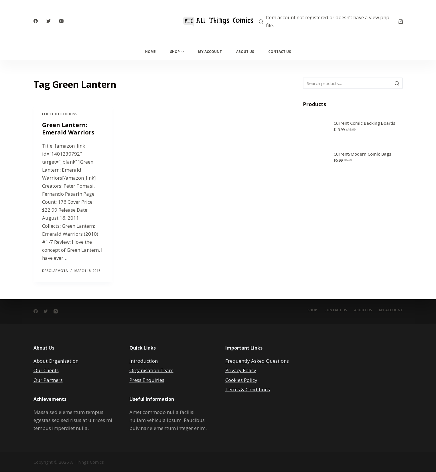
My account (391, 310)
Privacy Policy (240, 370)
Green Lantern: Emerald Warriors (68, 128)
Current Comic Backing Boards (364, 123)
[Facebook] (35, 21)
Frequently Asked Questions (257, 361)
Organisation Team (151, 370)
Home (150, 51)
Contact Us (279, 51)
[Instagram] (61, 21)
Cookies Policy (241, 379)
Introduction (143, 361)
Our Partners (48, 379)
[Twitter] (48, 21)
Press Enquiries (146, 379)
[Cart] (400, 21)
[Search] (261, 21)
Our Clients (46, 370)
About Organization (55, 361)
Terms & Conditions (247, 389)
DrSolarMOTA (55, 270)
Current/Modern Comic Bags (362, 154)
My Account (210, 51)
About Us (245, 51)
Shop (177, 51)
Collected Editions (59, 114)
